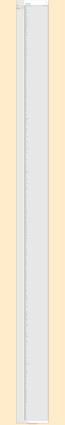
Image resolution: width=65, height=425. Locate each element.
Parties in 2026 (18, 8)
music (29, 5)
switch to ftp (25, 421)
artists (30, 5)
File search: (18, 5)
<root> (27, 5)
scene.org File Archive (20, 3)
